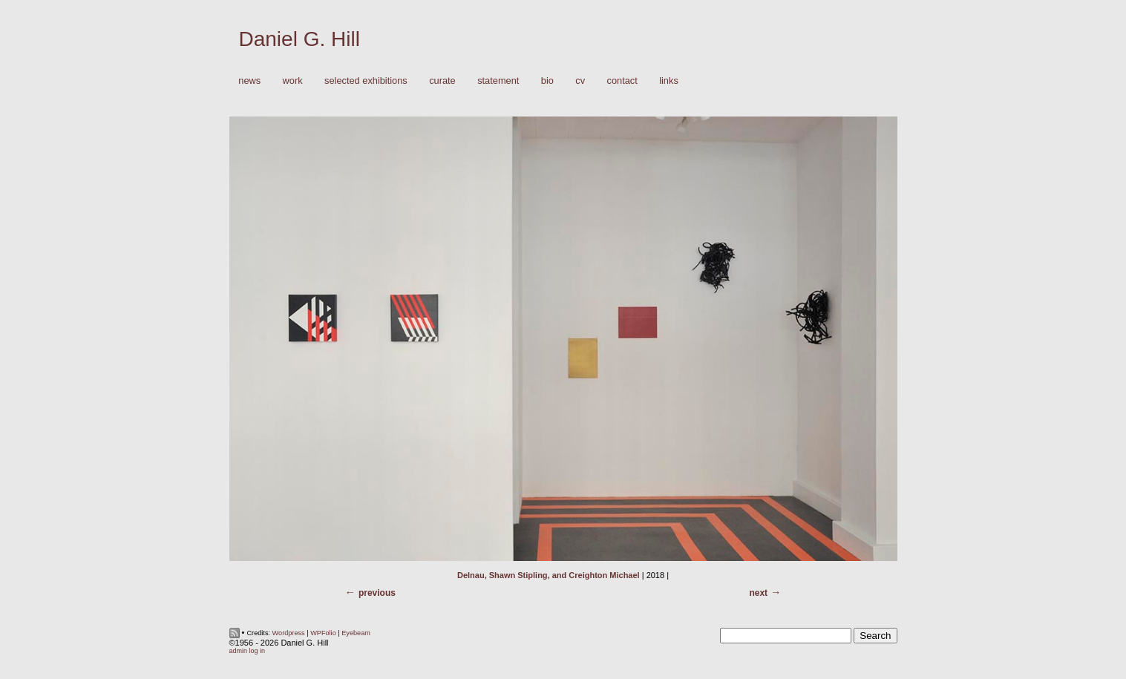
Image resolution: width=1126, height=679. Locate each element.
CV (580, 80)
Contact (622, 80)
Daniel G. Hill (299, 38)
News (249, 80)
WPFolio (323, 633)
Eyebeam (355, 633)
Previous (377, 593)
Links (668, 80)
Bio (547, 80)
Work (289, 81)
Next (758, 593)
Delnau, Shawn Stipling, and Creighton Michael (548, 575)
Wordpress (288, 633)
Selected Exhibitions (365, 80)
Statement (498, 80)
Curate (442, 80)
